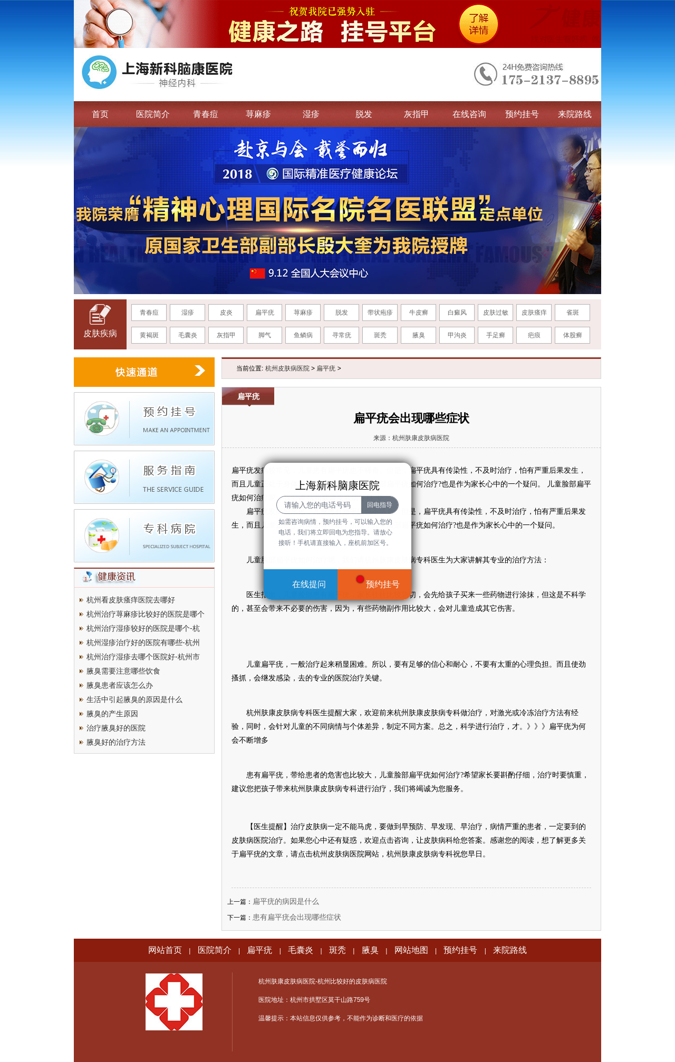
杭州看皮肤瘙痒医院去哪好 (130, 600)
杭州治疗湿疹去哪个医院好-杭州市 (143, 656)
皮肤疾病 (100, 333)
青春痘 (205, 114)
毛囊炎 (187, 335)
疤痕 (534, 335)
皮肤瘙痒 (534, 312)
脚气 (264, 335)
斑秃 (380, 335)
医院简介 (153, 114)
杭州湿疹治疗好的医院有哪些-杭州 (143, 642)
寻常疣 (341, 335)
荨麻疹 (258, 114)
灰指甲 (416, 114)
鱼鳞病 (303, 335)
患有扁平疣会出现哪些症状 (297, 917)
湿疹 (311, 114)
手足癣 (495, 335)
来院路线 (575, 114)
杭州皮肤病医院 (287, 368)
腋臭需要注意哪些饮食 (123, 671)
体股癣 (572, 335)
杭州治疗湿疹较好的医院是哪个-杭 (143, 628)
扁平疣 (264, 312)
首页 (100, 114)
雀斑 (572, 312)
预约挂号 (522, 114)
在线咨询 (469, 114)
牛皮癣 (418, 312)
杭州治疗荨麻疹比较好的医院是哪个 (145, 614)
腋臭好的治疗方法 (116, 742)
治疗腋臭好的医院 (116, 728)
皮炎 (226, 312)
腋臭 (418, 335)
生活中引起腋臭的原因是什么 (134, 699)
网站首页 (165, 950)
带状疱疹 (380, 312)
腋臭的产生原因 (112, 713)
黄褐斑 (149, 335)
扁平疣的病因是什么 (286, 901)
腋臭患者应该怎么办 (119, 685)
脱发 (363, 114)
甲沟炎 (457, 335)
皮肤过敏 (495, 312)
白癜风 (457, 312)
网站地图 (411, 950)
